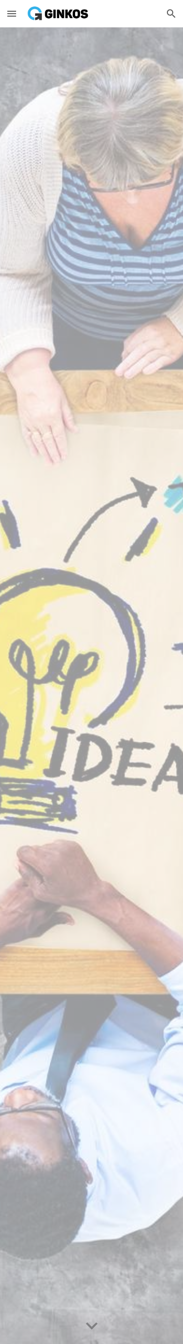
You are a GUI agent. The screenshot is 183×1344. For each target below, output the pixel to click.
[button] (11, 13)
